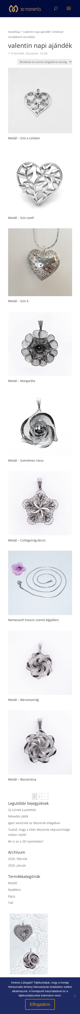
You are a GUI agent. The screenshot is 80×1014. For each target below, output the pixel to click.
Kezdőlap (14, 32)
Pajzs (11, 896)
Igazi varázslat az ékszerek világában (34, 823)
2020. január (17, 865)
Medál (12, 883)
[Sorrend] (44, 62)
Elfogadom (40, 1004)
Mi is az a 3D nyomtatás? (25, 841)
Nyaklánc (14, 890)
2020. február (18, 859)
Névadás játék (18, 816)
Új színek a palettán (22, 810)
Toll (10, 903)
